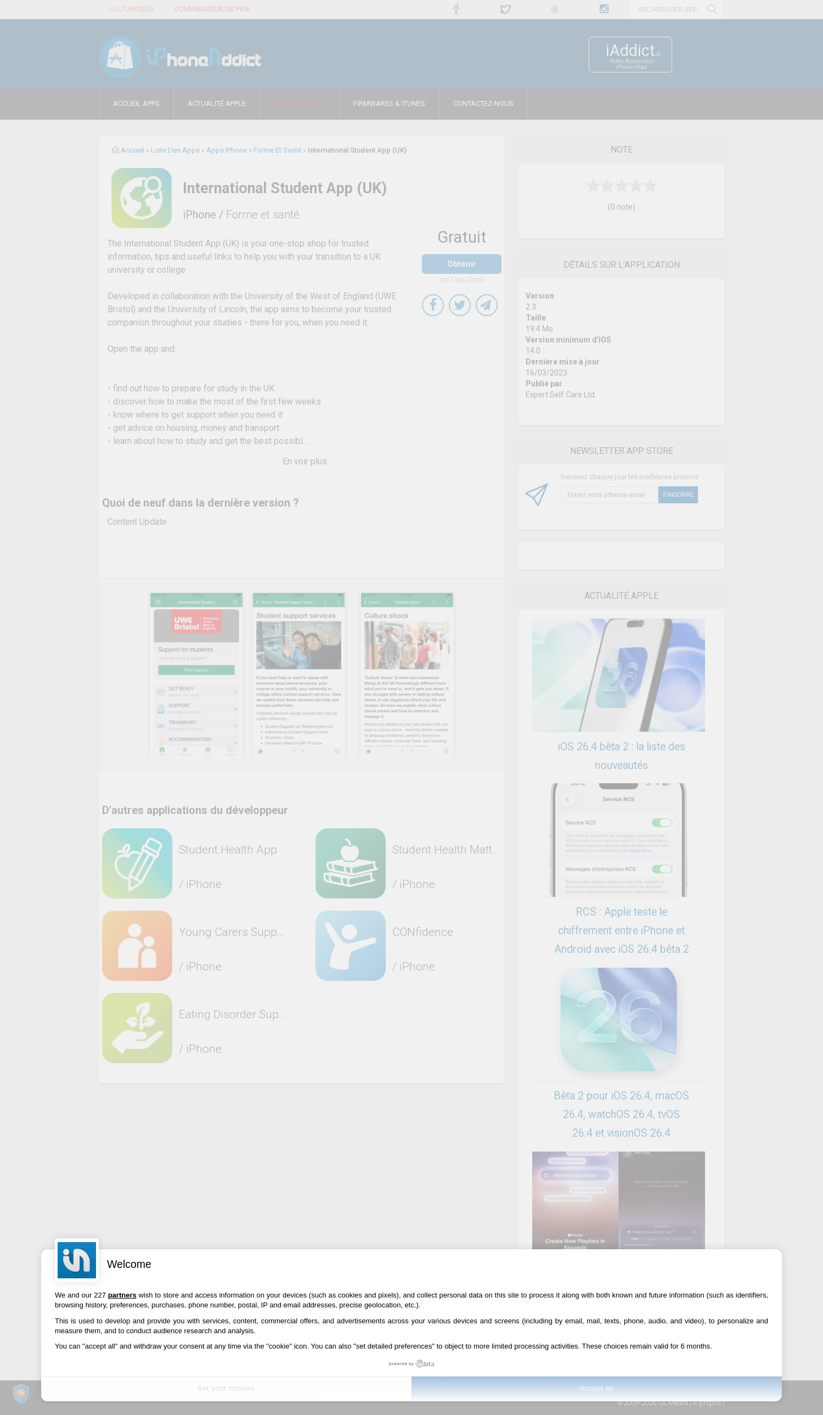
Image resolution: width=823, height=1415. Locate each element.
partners (122, 1295)
